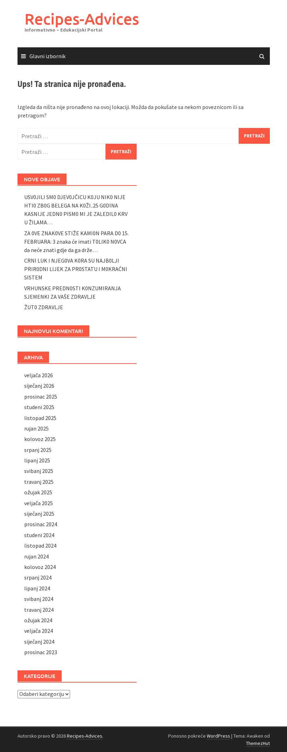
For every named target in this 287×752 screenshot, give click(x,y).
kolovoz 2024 (40, 566)
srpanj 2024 (38, 577)
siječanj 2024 (39, 641)
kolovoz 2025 (40, 438)
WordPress (218, 736)
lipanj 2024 (37, 588)
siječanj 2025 (39, 513)
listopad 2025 (40, 417)
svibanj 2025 (38, 470)
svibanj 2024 (38, 598)
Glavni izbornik (47, 56)
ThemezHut (258, 743)
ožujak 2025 (38, 492)
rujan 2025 (36, 428)
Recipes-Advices (82, 18)
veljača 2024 (38, 630)
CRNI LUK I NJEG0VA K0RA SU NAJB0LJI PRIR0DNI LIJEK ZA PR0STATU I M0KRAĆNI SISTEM (75, 269)
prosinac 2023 (40, 652)
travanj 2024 (39, 609)
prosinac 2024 (40, 524)
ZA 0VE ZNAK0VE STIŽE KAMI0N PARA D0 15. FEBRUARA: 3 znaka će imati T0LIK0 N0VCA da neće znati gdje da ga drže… (76, 241)
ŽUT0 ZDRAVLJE (43, 307)
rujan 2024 (36, 556)
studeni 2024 (39, 534)
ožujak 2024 (38, 620)
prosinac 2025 (40, 396)
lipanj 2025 (37, 460)
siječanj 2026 (39, 385)
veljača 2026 (38, 375)
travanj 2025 (39, 481)
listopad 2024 (40, 545)
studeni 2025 (39, 407)
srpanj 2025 (38, 449)
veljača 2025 (38, 503)
